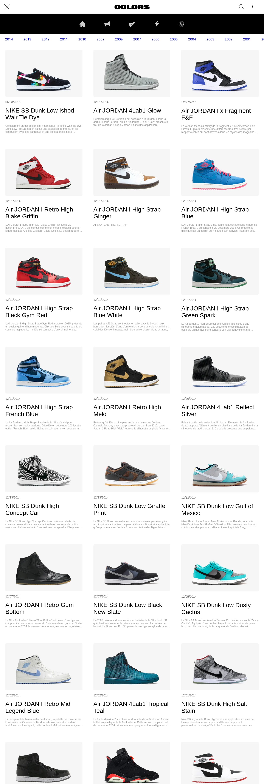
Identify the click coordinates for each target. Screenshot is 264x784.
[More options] (253, 7)
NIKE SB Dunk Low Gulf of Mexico (217, 509)
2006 (155, 39)
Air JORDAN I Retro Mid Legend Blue (37, 707)
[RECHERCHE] (241, 7)
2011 (64, 39)
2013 (27, 39)
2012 (46, 39)
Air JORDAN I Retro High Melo (127, 410)
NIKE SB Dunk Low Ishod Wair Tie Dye (39, 114)
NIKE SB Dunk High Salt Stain (214, 707)
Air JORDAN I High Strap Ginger (127, 213)
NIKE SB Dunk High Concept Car (32, 509)
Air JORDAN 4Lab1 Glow (127, 110)
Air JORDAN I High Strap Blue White (127, 311)
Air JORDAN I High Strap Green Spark (215, 312)
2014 (9, 39)
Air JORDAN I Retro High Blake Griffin (39, 213)
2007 (137, 39)
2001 (247, 39)
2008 (119, 39)
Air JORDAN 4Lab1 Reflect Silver (217, 410)
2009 (100, 39)
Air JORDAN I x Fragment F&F (216, 114)
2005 (174, 39)
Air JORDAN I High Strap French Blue (39, 410)
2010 (82, 39)
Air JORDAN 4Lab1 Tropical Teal (131, 707)
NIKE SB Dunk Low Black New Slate (127, 608)
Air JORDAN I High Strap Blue (215, 213)
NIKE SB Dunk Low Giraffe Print (129, 509)
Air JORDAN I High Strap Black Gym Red (39, 311)
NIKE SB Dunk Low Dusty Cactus (216, 608)
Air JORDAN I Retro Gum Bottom (39, 608)
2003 (210, 39)
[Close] (6, 6)
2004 (192, 39)
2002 (229, 39)
